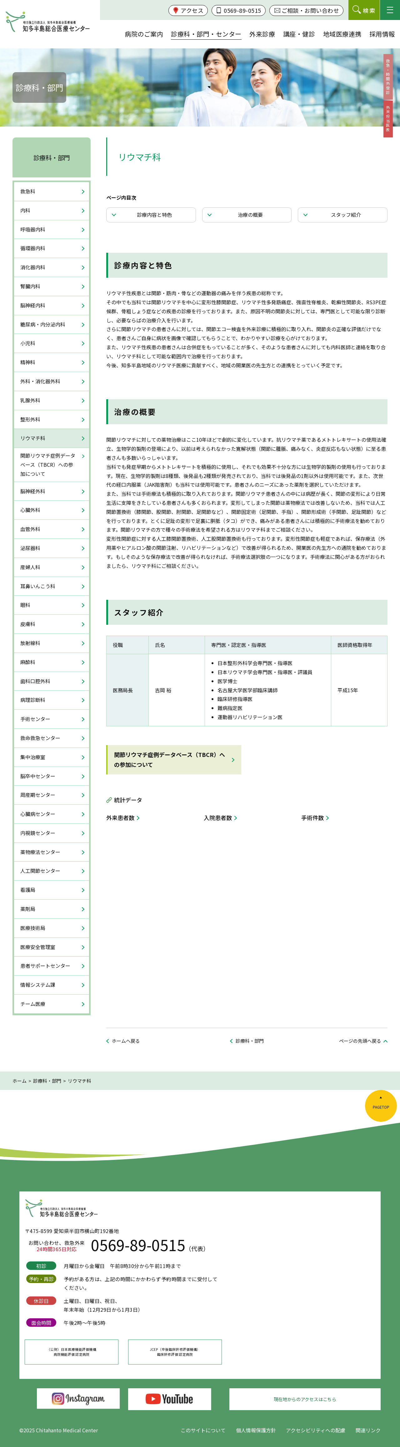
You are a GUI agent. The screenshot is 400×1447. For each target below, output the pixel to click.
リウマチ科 (32, 438)
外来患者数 (120, 821)
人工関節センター (40, 870)
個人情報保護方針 (256, 1430)
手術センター (35, 719)
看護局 (27, 889)
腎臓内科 (30, 286)
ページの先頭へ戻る (360, 1040)
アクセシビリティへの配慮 (315, 1430)
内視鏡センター (37, 833)
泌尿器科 (30, 548)
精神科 (27, 362)
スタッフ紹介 (348, 216)
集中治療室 (32, 757)
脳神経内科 (32, 305)
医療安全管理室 (37, 947)
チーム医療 (32, 1003)
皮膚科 (27, 624)
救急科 (27, 191)
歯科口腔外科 (35, 681)
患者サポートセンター (45, 965)
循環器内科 (32, 248)
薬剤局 (27, 908)
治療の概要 (251, 216)
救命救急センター (40, 738)
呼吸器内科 (32, 229)
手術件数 (312, 821)
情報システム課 (37, 984)
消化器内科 (32, 267)
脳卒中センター (37, 776)
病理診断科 (32, 700)
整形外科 (30, 419)
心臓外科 (30, 510)
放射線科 (30, 643)
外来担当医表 (391, 133)
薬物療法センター (40, 852)
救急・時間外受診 (391, 82)
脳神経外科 (32, 491)
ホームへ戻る (126, 1040)
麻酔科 (27, 662)
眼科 (25, 605)
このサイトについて (203, 1430)
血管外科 (30, 529)
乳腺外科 (30, 400)
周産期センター (37, 794)
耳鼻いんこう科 (37, 586)
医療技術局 (32, 928)
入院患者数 (218, 821)
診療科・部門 (51, 157)
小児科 (27, 343)
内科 (25, 210)
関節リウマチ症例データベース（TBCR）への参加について (169, 763)
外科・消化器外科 (40, 381)
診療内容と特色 (156, 216)
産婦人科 (30, 567)
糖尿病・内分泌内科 (42, 324)
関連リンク (368, 1430)
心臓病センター (37, 814)
